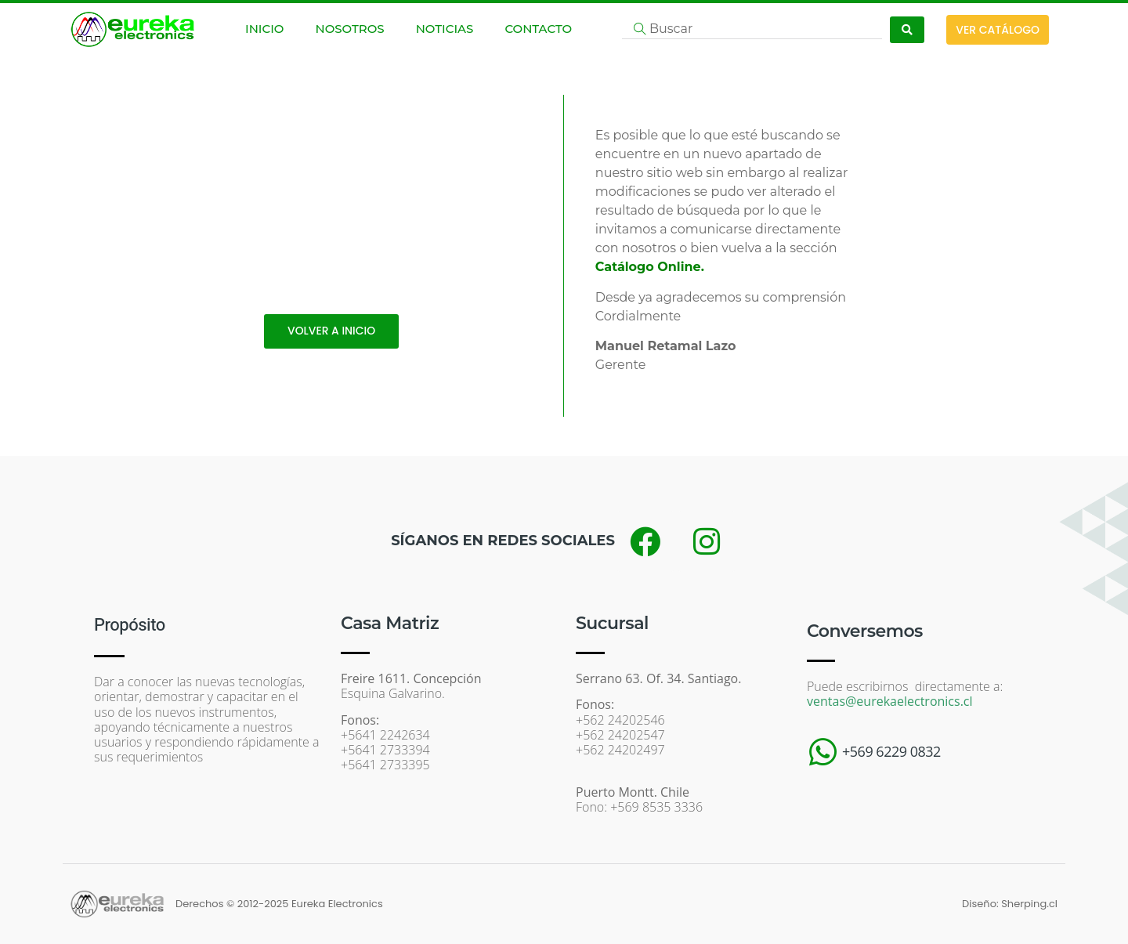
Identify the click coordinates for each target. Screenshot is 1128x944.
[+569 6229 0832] (822, 752)
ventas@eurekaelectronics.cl (890, 701)
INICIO (264, 28)
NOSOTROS (349, 28)
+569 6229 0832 (891, 751)
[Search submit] (907, 29)
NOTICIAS (445, 28)
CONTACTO (538, 28)
